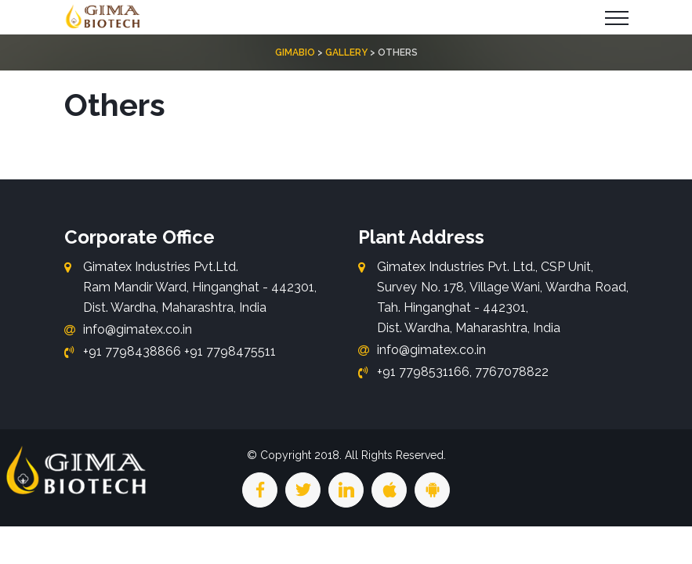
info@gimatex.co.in (137, 329)
